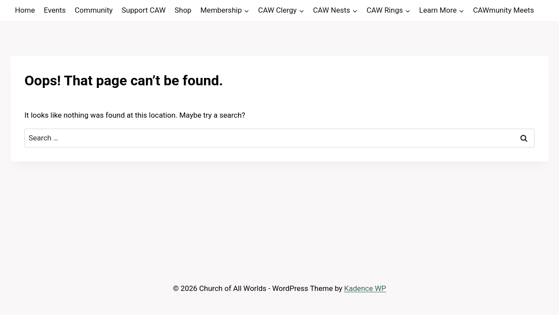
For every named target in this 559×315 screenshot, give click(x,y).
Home (25, 10)
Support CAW (143, 10)
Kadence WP (365, 288)
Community (94, 10)
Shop (183, 10)
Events (55, 10)
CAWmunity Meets (503, 10)
